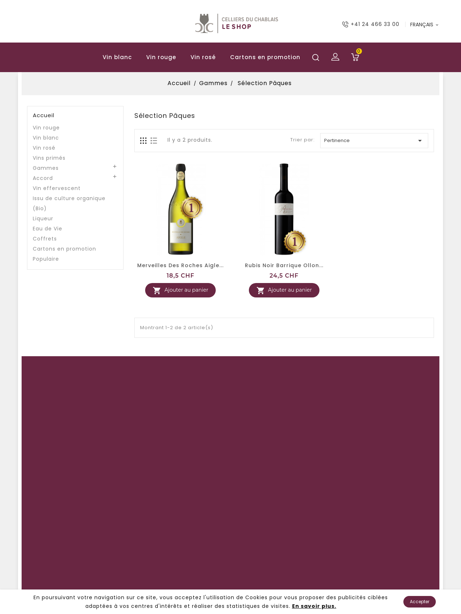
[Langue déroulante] (424, 24)
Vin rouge (161, 57)
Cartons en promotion (265, 57)
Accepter (419, 601)
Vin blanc (117, 57)
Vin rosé (203, 57)
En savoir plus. (314, 606)
